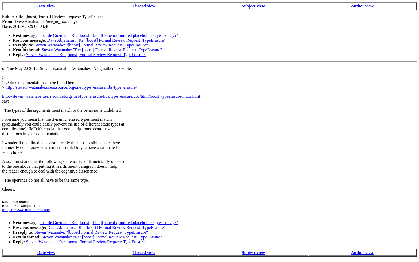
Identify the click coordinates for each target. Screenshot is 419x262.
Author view (362, 6)
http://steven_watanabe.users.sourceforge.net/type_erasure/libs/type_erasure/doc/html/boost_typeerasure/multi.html (101, 96)
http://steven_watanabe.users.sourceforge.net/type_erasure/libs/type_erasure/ (71, 87)
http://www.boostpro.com (26, 212)
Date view (46, 6)
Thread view (144, 6)
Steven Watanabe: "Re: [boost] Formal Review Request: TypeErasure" (102, 50)
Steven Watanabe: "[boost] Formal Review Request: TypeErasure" (91, 45)
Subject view (253, 6)
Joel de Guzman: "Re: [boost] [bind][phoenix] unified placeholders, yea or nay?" (109, 35)
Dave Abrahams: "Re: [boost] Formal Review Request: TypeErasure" (106, 40)
